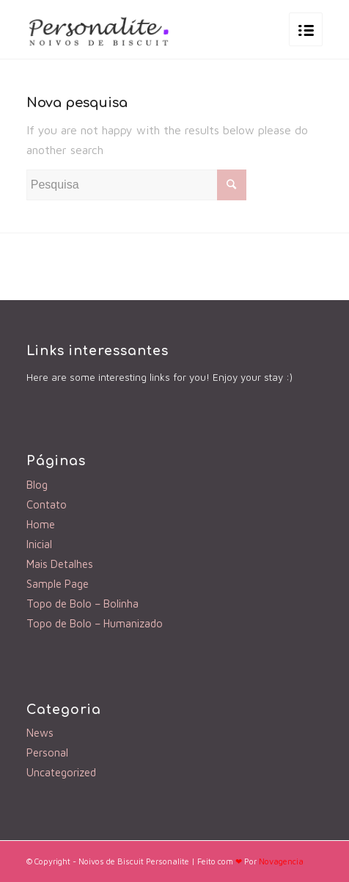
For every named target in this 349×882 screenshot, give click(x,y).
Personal (47, 752)
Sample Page (57, 583)
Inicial (39, 544)
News (40, 732)
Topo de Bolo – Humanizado (94, 623)
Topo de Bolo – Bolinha (82, 603)
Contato (46, 504)
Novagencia (281, 861)
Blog (37, 484)
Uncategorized (61, 772)
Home (40, 524)
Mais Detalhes (59, 564)
